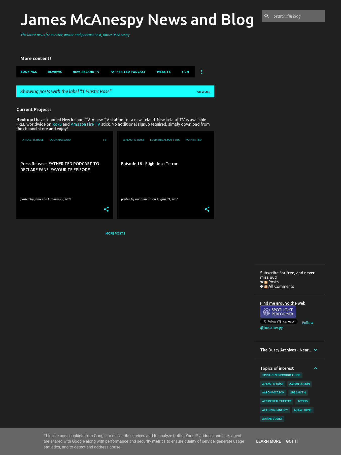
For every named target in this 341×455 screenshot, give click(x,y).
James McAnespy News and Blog (137, 19)
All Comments (279, 286)
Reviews (55, 71)
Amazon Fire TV (85, 124)
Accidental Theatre (276, 401)
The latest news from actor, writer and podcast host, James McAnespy (75, 35)
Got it (292, 441)
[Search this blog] (298, 16)
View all (203, 92)
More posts (115, 233)
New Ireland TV (86, 71)
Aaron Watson (273, 392)
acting (302, 401)
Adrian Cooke (272, 418)
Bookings (28, 71)
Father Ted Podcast (128, 71)
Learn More (268, 441)
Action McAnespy (275, 410)
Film (185, 71)
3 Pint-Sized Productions (281, 375)
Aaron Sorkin (299, 383)
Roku (57, 124)
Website (164, 71)
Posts (271, 282)
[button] (106, 209)
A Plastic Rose (272, 383)
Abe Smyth (298, 392)
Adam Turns (303, 410)
